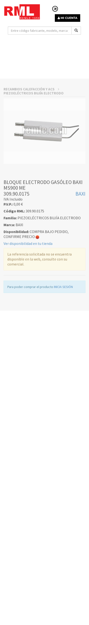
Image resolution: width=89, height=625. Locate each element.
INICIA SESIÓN (63, 312)
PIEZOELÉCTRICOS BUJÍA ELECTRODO (34, 118)
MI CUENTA (67, 18)
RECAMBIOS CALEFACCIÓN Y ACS (31, 114)
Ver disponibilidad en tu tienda (28, 269)
